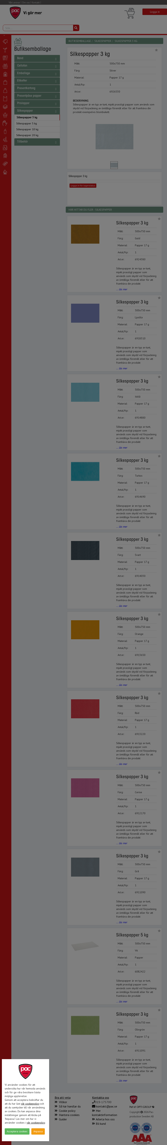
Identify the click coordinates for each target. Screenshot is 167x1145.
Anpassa (38, 1131)
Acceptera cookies (17, 1131)
